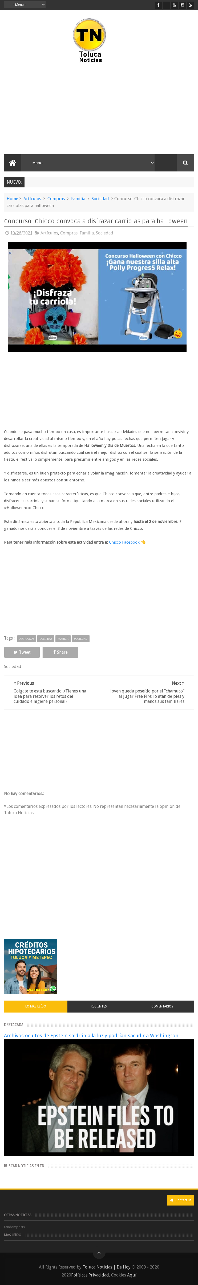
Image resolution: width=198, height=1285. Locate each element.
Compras (56, 198)
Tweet (22, 652)
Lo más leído (35, 1006)
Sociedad (100, 198)
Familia (78, 198)
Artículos (32, 198)
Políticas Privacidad (90, 1275)
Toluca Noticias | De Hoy (107, 1267)
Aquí (131, 1275)
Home (12, 198)
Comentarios (162, 1006)
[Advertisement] (49, 109)
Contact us (180, 1200)
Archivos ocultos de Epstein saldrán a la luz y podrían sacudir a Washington (91, 1035)
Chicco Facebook (124, 542)
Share (60, 652)
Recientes (99, 1006)
